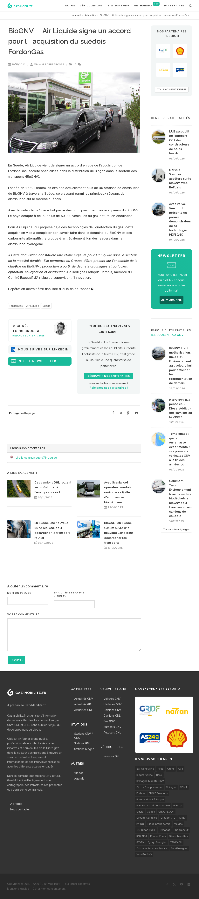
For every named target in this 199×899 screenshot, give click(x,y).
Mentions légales (18, 888)
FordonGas (16, 305)
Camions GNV (112, 710)
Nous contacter (20, 809)
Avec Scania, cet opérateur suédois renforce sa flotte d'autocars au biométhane (117, 492)
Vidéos (78, 772)
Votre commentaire (23, 614)
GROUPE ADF (166, 811)
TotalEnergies (179, 848)
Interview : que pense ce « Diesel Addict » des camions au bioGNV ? (180, 408)
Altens (171, 768)
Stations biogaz (84, 749)
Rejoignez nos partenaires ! (109, 387)
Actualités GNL (83, 710)
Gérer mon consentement (49, 888)
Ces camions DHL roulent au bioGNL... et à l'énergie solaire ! (52, 487)
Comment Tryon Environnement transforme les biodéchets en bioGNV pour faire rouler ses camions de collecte (180, 498)
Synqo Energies (157, 842)
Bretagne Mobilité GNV (150, 780)
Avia (180, 768)
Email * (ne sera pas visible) (69, 594)
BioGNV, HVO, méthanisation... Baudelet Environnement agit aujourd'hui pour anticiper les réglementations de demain (181, 365)
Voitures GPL (112, 756)
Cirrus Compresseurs (149, 787)
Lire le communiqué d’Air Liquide (36, 457)
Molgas (178, 823)
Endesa (140, 793)
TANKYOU (176, 842)
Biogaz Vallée (144, 774)
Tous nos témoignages (176, 529)
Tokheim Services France (151, 848)
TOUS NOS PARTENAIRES (171, 89)
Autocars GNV (112, 726)
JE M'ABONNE (171, 299)
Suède (46, 305)
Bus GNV (109, 721)
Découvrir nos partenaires (108, 376)
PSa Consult (181, 829)
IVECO (140, 823)
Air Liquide (32, 305)
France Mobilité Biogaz (150, 799)
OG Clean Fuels (145, 829)
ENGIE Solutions (158, 793)
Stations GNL (82, 743)
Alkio (160, 768)
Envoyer (17, 660)
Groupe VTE (168, 817)
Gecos (151, 811)
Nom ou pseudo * (20, 592)
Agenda (79, 778)
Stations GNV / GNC (83, 735)
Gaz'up (177, 805)
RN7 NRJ (141, 836)
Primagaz (164, 829)
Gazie (139, 811)
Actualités (90, 15)
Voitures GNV (112, 698)
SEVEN (140, 842)
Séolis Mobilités (178, 836)
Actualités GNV (83, 698)
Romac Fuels (158, 836)
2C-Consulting (145, 768)
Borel (159, 774)
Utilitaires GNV (113, 704)
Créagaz (171, 787)
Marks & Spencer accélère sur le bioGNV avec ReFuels (180, 178)
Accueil (76, 15)
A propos (16, 803)
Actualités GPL (83, 704)
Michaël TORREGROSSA (49, 64)
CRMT (183, 787)
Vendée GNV (144, 854)
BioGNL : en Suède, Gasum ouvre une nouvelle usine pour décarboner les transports (118, 532)
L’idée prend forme (159, 823)
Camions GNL (112, 715)
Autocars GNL (112, 732)
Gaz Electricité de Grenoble (153, 805)
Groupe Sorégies (146, 817)
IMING (182, 817)
